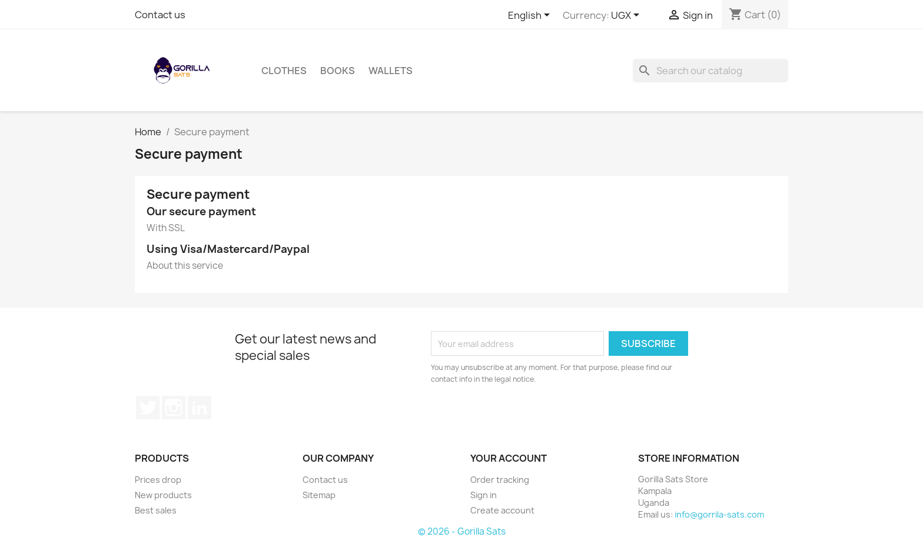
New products (163, 495)
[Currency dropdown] (627, 16)
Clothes (284, 70)
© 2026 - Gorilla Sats (462, 531)
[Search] (710, 70)
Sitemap (319, 495)
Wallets (390, 70)
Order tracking (499, 479)
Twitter (148, 407)
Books (337, 70)
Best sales (156, 510)
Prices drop (158, 479)
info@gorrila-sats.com (719, 514)
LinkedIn (199, 407)
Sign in (483, 495)
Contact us (160, 14)
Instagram (173, 407)
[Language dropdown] (531, 16)
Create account (502, 510)
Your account (508, 458)
